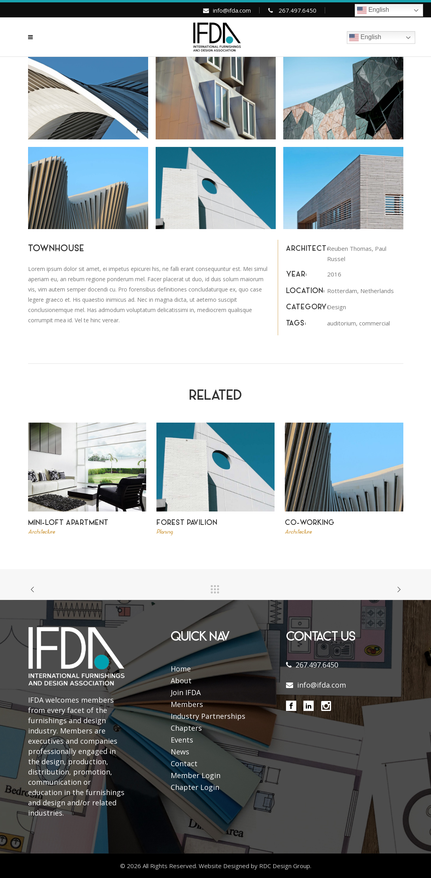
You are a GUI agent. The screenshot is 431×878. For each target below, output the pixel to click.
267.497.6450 (297, 10)
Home (181, 668)
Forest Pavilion (186, 523)
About (181, 680)
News (180, 751)
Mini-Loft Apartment (68, 523)
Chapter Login (195, 787)
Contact (184, 763)
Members (187, 704)
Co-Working (310, 523)
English (373, 10)
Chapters (186, 728)
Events (182, 740)
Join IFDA (186, 692)
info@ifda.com (232, 10)
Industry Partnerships (208, 716)
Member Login (195, 775)
